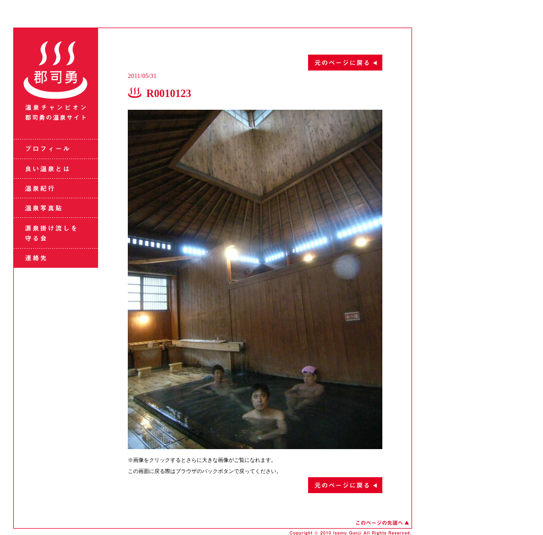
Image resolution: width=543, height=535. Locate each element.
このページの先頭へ (382, 522)
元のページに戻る (255, 63)
